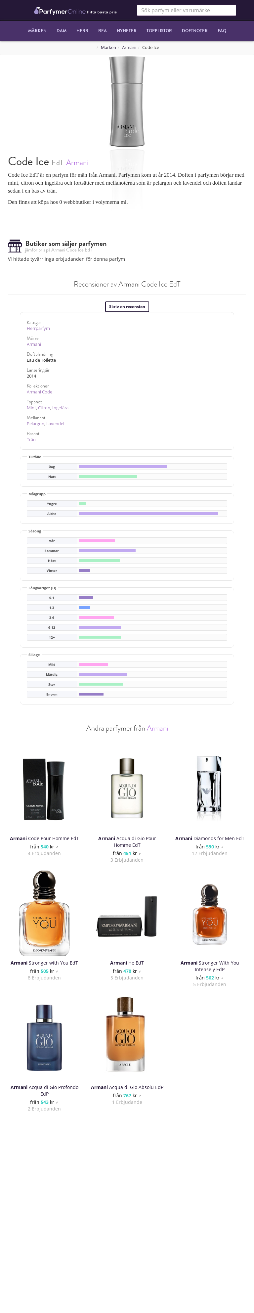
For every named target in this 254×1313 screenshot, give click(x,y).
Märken (37, 30)
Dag (52, 467)
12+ (52, 637)
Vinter (52, 570)
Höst (52, 561)
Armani (129, 47)
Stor (51, 684)
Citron (44, 408)
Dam (61, 30)
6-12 (51, 627)
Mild (51, 664)
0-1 (51, 598)
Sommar (52, 551)
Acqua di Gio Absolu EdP (127, 1087)
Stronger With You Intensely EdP (210, 966)
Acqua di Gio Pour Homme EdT (127, 841)
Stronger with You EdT (44, 963)
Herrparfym (38, 328)
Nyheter (127, 30)
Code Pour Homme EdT (44, 838)
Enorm (52, 694)
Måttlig (52, 674)
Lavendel (55, 424)
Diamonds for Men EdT (209, 838)
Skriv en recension (127, 306)
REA (102, 30)
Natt (52, 477)
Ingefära (60, 408)
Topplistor (159, 30)
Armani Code (39, 392)
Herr (82, 30)
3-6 (51, 617)
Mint (31, 408)
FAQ (222, 30)
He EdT (127, 963)
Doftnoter (195, 30)
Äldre (51, 514)
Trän (31, 439)
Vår (52, 541)
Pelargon (35, 424)
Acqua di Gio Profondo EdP (44, 1090)
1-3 (51, 608)
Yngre (52, 504)
